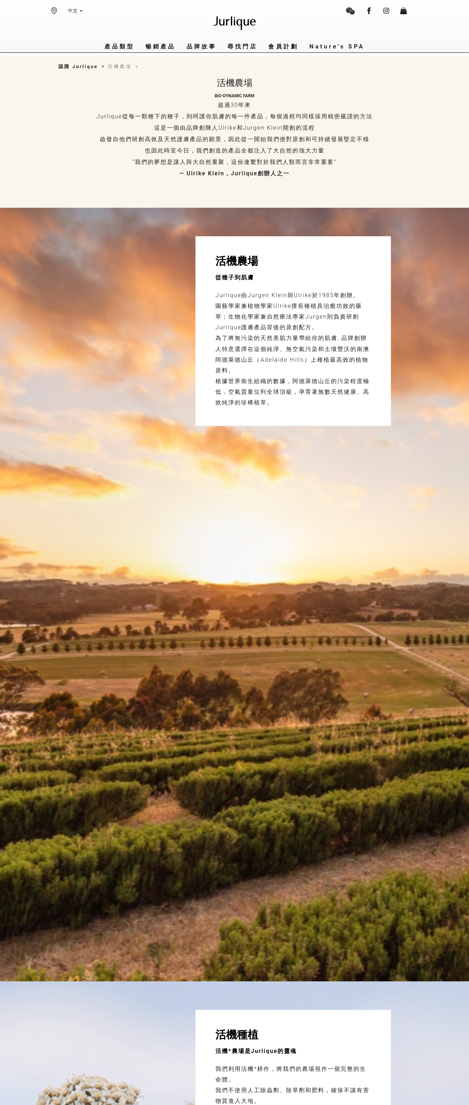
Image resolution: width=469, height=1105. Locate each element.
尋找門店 (243, 46)
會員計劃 (283, 46)
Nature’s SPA (337, 46)
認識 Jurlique (78, 66)
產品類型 (119, 46)
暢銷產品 (161, 46)
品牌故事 (202, 46)
